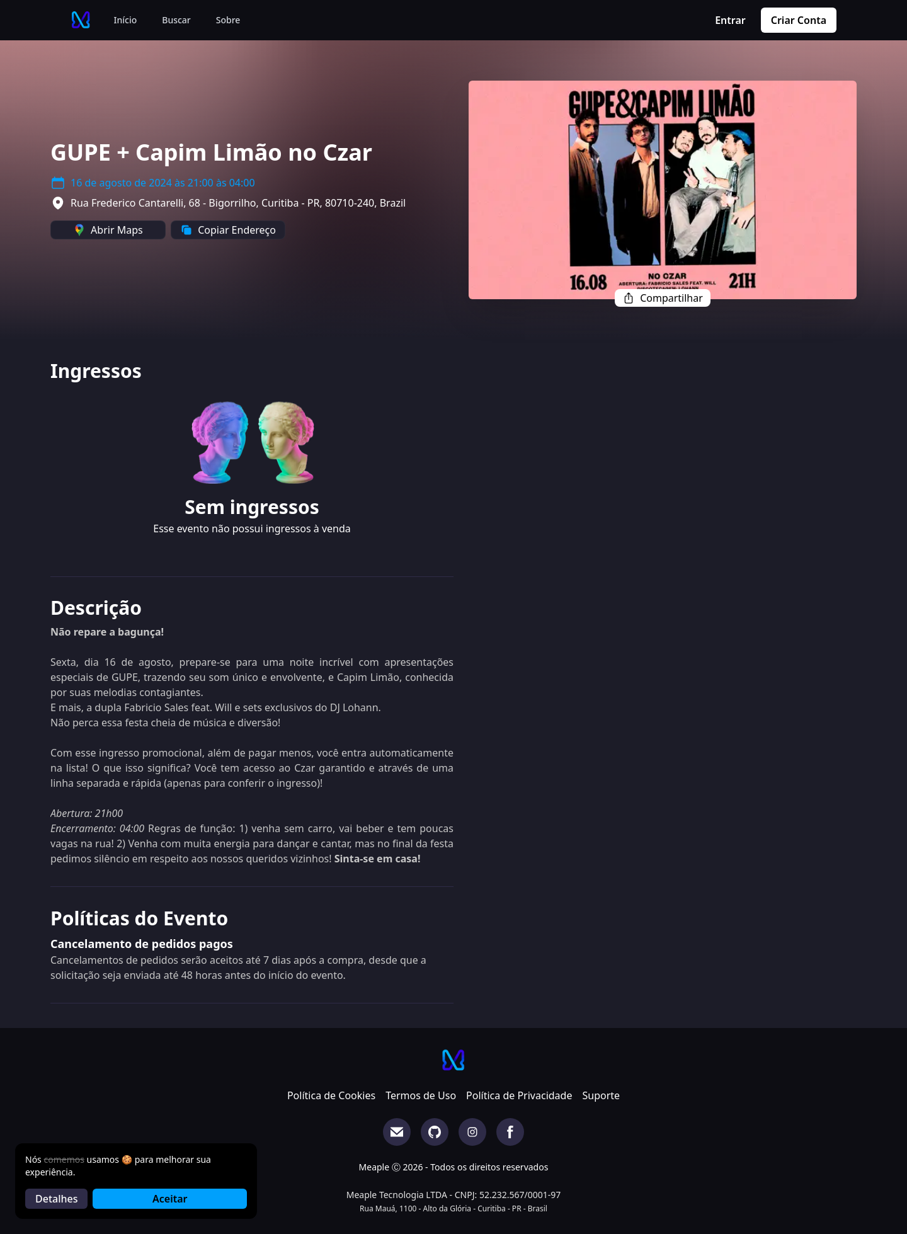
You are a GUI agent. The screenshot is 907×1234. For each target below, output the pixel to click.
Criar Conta (798, 20)
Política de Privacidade (519, 1095)
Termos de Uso (420, 1095)
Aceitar (169, 1199)
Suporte (601, 1095)
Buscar (176, 20)
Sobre (228, 20)
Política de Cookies (331, 1095)
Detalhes (56, 1199)
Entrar (730, 20)
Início (125, 20)
